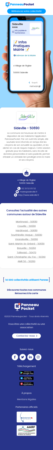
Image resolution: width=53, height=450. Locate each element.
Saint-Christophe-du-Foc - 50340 (26, 257)
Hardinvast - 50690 (26, 230)
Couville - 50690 (26, 226)
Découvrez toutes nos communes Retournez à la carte (26, 292)
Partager (35, 86)
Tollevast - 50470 (26, 252)
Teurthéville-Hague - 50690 (26, 235)
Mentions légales (26, 399)
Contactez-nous (27, 336)
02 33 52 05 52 (28, 189)
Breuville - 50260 (26, 248)
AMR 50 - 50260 (26, 261)
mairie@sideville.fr (28, 192)
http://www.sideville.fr (28, 195)
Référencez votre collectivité (26, 11)
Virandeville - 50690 (26, 239)
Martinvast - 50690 (26, 222)
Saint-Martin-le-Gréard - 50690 (26, 244)
